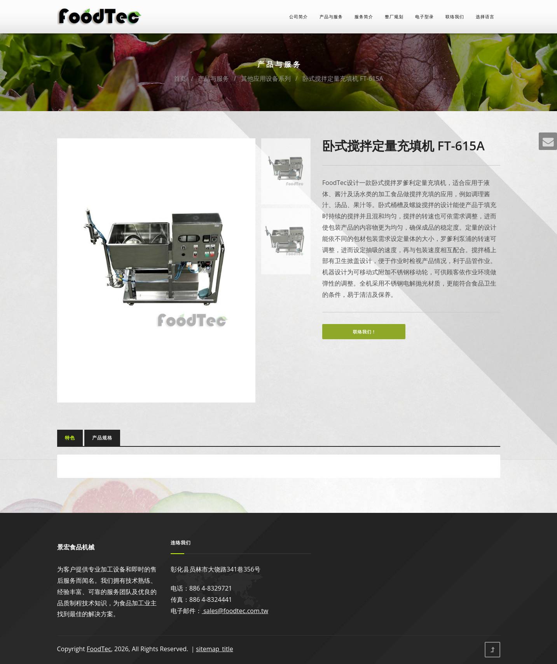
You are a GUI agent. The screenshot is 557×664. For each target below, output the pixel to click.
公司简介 (298, 16)
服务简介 (363, 16)
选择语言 (485, 16)
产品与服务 (331, 16)
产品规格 (102, 437)
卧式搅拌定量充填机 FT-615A (342, 78)
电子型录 (424, 16)
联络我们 (454, 16)
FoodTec (99, 649)
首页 (180, 78)
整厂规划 (394, 16)
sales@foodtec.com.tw (235, 610)
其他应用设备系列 (266, 78)
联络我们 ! (364, 332)
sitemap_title (214, 649)
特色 (70, 437)
